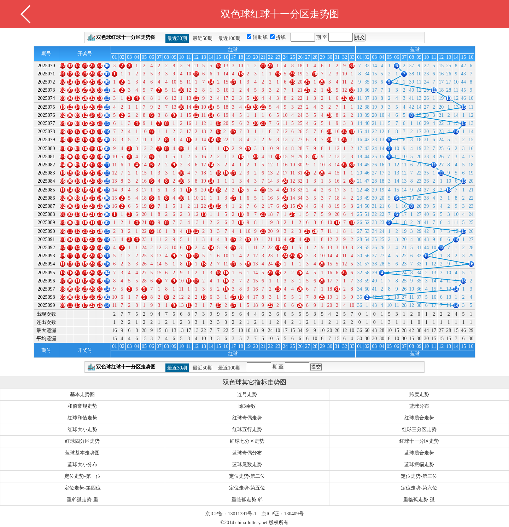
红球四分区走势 (82, 441)
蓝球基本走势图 (82, 453)
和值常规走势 (82, 406)
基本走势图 (82, 394)
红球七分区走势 (247, 441)
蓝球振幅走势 (419, 464)
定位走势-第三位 (419, 476)
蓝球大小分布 (82, 464)
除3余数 (247, 406)
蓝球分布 (419, 406)
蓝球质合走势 (419, 453)
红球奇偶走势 (247, 417)
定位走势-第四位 (82, 488)
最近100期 (229, 38)
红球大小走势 (82, 429)
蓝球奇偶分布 (247, 453)
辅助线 (261, 37)
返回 (25, 14)
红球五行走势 (247, 429)
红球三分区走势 (419, 429)
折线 (281, 37)
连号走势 (247, 394)
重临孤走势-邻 (247, 499)
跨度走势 (419, 394)
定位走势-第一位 (82, 476)
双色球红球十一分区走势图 (126, 37)
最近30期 (177, 38)
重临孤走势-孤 (419, 499)
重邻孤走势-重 (82, 499)
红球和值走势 (82, 417)
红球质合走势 (419, 417)
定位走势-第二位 (247, 476)
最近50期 (202, 38)
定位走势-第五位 (247, 488)
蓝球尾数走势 (247, 464)
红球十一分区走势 (419, 441)
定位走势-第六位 (419, 488)
